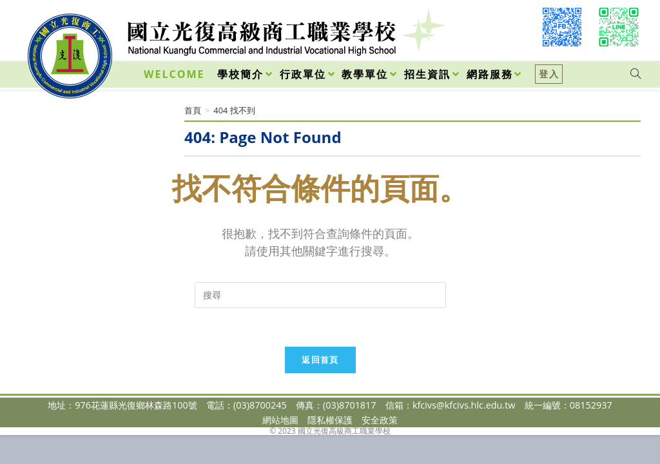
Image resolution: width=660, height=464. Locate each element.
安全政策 (380, 420)
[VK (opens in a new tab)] (619, 27)
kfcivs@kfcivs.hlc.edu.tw (464, 405)
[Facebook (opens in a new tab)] (562, 27)
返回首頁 (320, 359)
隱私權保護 (330, 420)
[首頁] (192, 110)
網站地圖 (280, 420)
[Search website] (635, 74)
